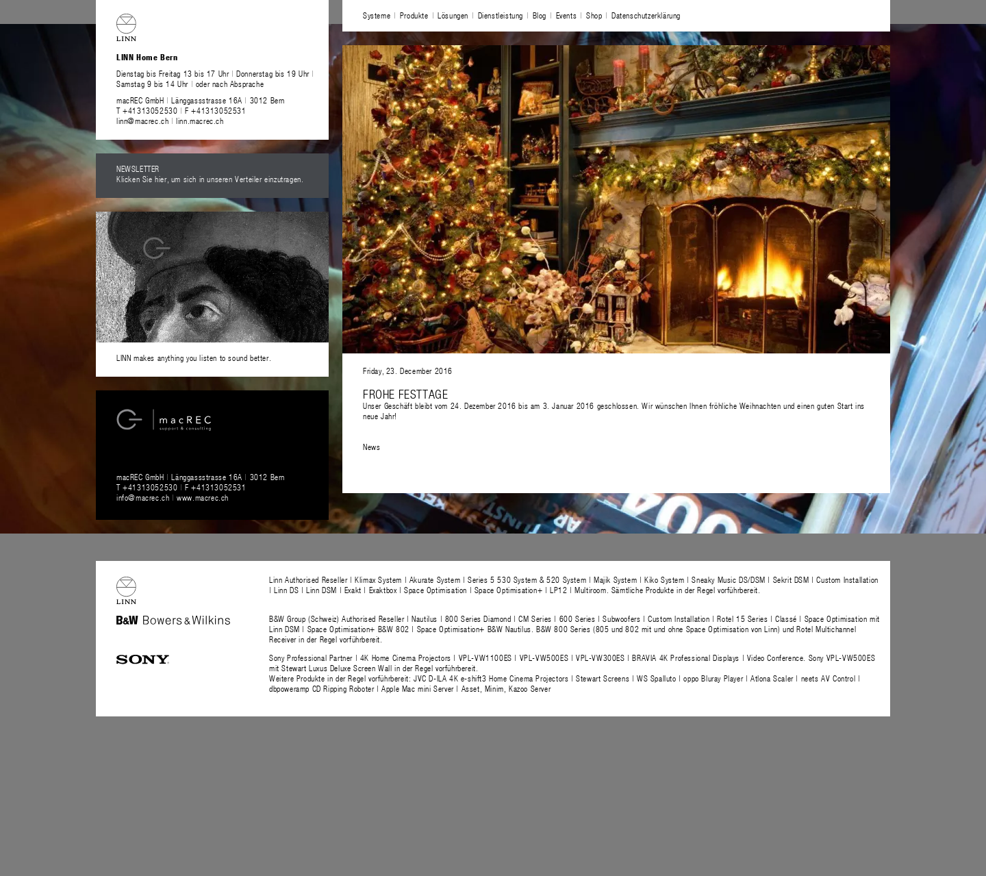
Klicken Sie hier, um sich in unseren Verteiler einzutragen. (209, 178)
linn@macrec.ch (142, 120)
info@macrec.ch (142, 497)
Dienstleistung (500, 15)
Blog (539, 15)
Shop (594, 15)
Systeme (376, 15)
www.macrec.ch (203, 497)
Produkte (414, 15)
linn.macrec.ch (199, 120)
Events (566, 15)
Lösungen (453, 15)
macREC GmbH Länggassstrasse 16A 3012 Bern (200, 100)
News (371, 446)
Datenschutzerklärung (646, 15)
